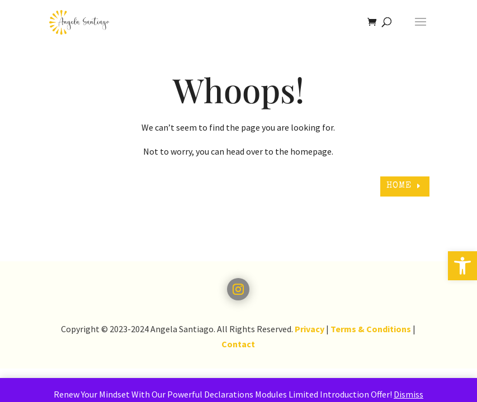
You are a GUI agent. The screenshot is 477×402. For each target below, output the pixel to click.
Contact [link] (238, 344)
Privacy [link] (309, 328)
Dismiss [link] (408, 394)
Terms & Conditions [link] (370, 328)
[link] (462, 265)
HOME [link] (399, 185)
